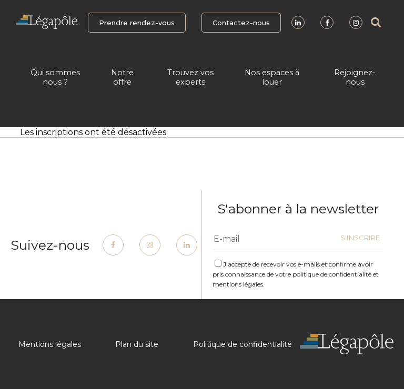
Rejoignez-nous (355, 77)
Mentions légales (49, 344)
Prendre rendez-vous (137, 22)
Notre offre (122, 77)
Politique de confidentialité (242, 344)
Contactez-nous (241, 22)
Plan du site (136, 344)
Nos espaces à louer (272, 77)
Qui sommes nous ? (55, 77)
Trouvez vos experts (190, 77)
